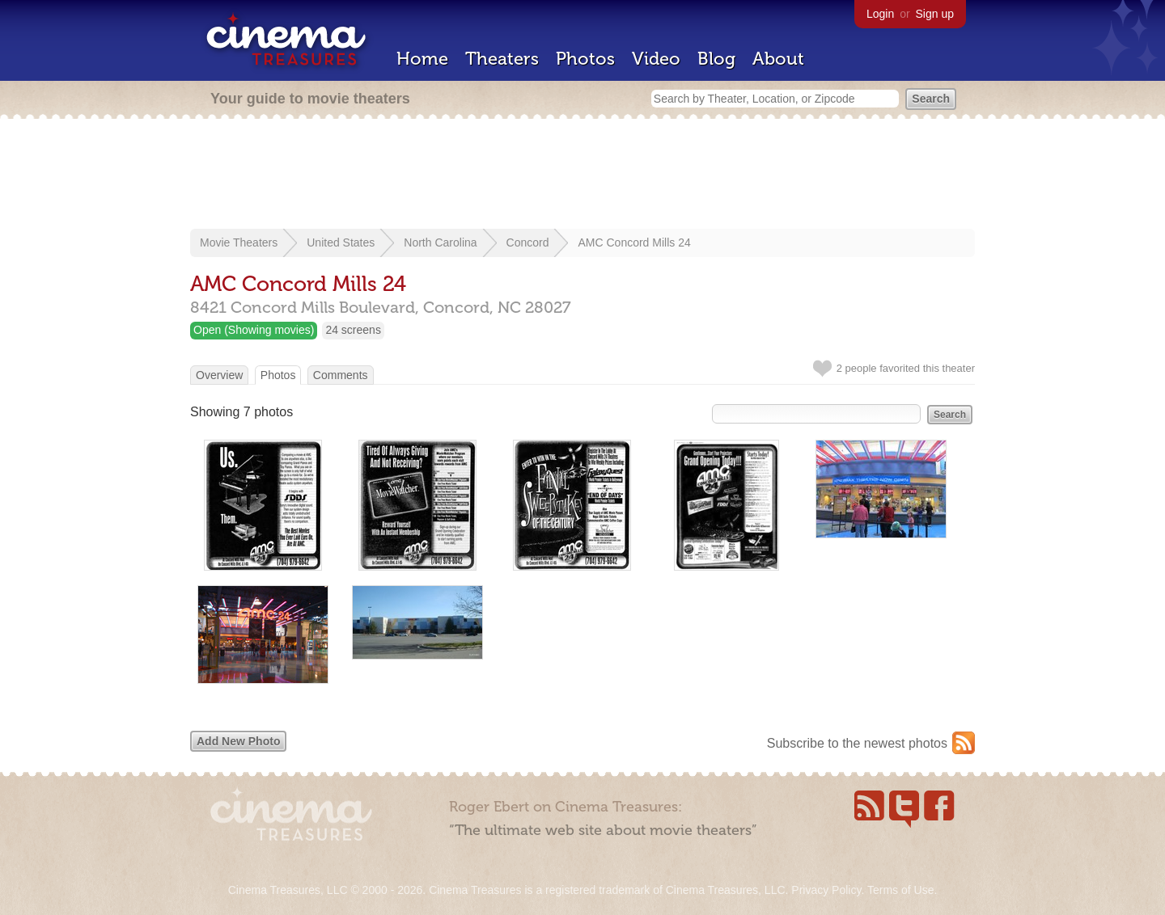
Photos (585, 59)
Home (422, 59)
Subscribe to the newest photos (857, 743)
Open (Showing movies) (253, 329)
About (778, 59)
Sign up (935, 13)
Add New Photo (238, 741)
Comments (340, 375)
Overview (219, 375)
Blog (716, 59)
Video (656, 59)
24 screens (352, 329)
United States (341, 242)
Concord (527, 242)
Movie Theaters (238, 242)
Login (880, 13)
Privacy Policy (826, 889)
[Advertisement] (582, 175)
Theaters (502, 59)
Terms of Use (900, 889)
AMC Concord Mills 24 (634, 242)
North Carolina (440, 242)
